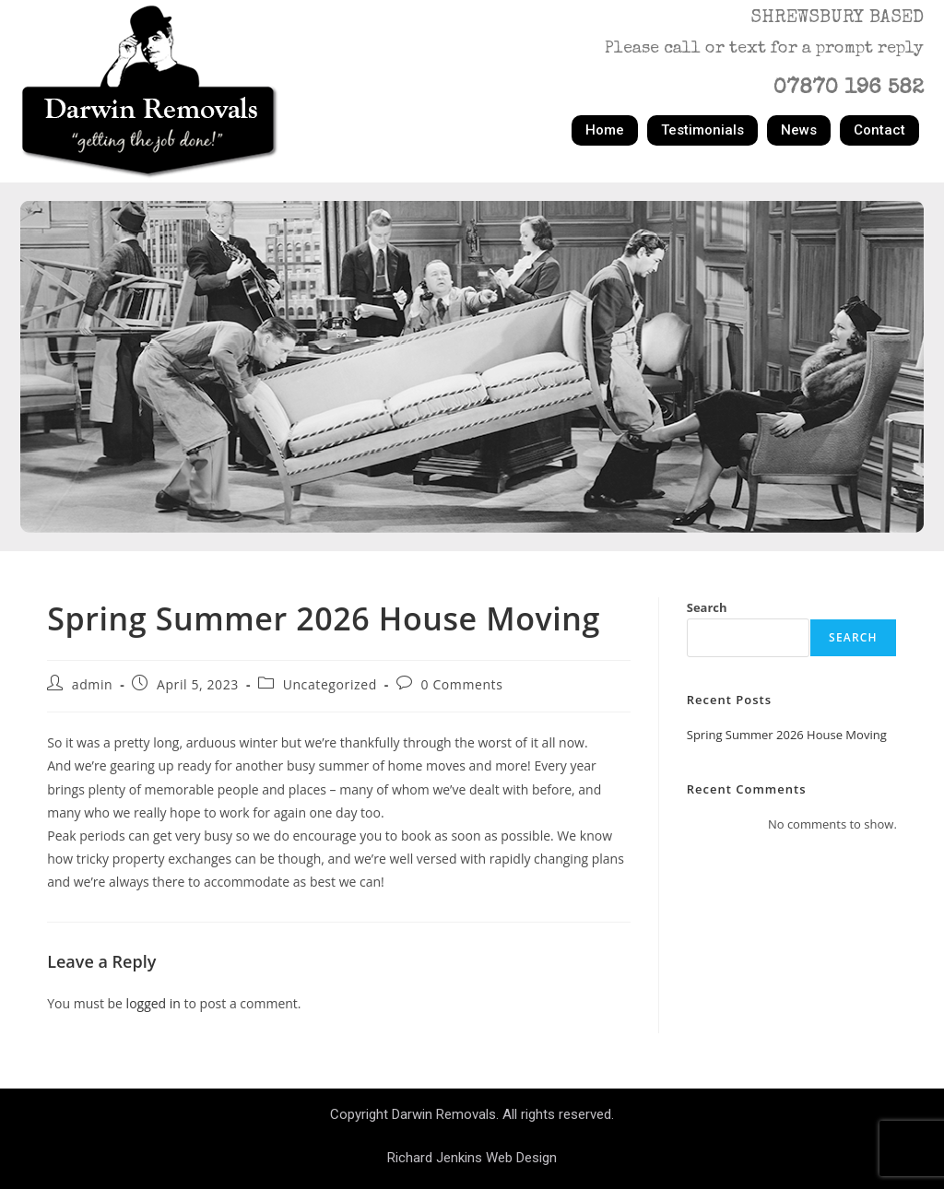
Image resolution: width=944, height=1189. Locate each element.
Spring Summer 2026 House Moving (787, 734)
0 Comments (462, 684)
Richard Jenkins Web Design (472, 1157)
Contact (879, 130)
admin (92, 684)
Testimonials (702, 130)
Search (707, 607)
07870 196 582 (848, 89)
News (799, 130)
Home (604, 130)
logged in (153, 1003)
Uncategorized (330, 684)
